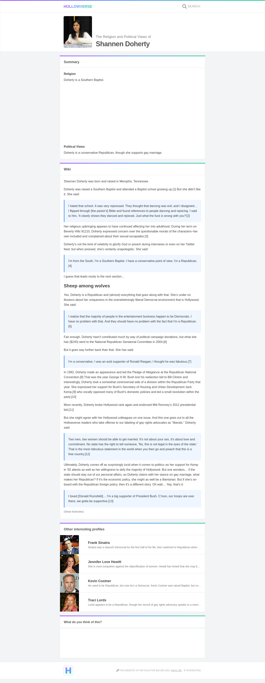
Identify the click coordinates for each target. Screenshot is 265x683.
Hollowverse (78, 6)
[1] (174, 189)
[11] (71, 409)
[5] (70, 326)
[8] (81, 377)
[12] (87, 454)
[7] (189, 361)
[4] (70, 265)
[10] (73, 396)
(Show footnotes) (74, 511)
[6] (165, 341)
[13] (110, 501)
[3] (146, 236)
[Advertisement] (132, 114)
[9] (74, 392)
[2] (188, 215)
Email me (176, 670)
